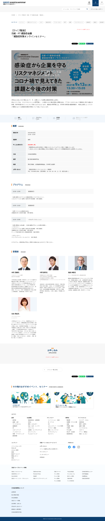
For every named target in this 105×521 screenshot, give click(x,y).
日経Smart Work (37, 471)
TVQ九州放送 (70, 471)
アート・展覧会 (83, 432)
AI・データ (51, 422)
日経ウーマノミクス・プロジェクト (20, 478)
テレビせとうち (71, 474)
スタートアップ (17, 430)
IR (13, 428)
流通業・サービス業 (72, 422)
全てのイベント (15, 460)
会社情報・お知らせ (16, 503)
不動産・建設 (70, 426)
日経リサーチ (57, 471)
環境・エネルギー (32, 424)
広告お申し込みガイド (16, 506)
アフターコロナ (57, 22)
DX (49, 424)
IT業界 (68, 428)
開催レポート (14, 456)
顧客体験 (15, 435)
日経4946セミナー (15, 474)
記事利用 (13, 492)
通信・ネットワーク (53, 430)
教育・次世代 (82, 424)
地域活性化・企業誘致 (34, 420)
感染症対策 (48, 22)
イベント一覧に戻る (52, 369)
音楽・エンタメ (83, 433)
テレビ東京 (56, 474)
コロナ (41, 22)
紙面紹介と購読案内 (16, 509)
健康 (70, 22)
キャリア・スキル (83, 420)
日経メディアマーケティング (40, 478)
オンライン (21, 22)
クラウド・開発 (52, 428)
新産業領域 (69, 433)
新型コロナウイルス (32, 22)
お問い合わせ (43, 446)
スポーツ (81, 430)
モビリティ (51, 433)
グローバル (31, 428)
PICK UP (13, 448)
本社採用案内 (14, 497)
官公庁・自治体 (71, 432)
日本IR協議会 (85, 474)
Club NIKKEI (14, 476)
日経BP (35, 476)
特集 (12, 458)
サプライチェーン (52, 432)
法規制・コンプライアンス (35, 430)
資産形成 (81, 422)
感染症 (95, 22)
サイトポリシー (44, 451)
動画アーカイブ (15, 454)
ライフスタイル (83, 428)
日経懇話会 (84, 476)
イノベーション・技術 (54, 420)
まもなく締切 (14, 450)
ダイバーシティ (32, 432)
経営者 (14, 420)
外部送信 (42, 457)
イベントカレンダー (16, 446)
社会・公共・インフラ (34, 426)
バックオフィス (17, 432)
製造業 (68, 420)
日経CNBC (69, 478)
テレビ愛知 (56, 478)
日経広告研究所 (85, 478)
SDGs (29, 422)
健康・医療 (82, 426)
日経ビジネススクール (16, 471)
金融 (68, 424)
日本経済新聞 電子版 (16, 512)
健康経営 (88, 22)
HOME (13, 15)
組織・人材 (15, 422)
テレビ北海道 (57, 480)
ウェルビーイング (32, 433)
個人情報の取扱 (15, 495)
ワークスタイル (17, 424)
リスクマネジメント (78, 22)
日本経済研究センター (87, 471)
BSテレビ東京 (70, 476)
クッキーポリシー (44, 454)
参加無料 (102, 22)
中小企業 (69, 430)
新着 (12, 452)
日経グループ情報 (15, 500)
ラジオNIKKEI (70, 480)
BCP (65, 22)
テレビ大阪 (56, 476)
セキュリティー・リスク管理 (55, 426)
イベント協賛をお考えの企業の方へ (49, 449)
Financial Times (37, 474)
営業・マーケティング (18, 433)
